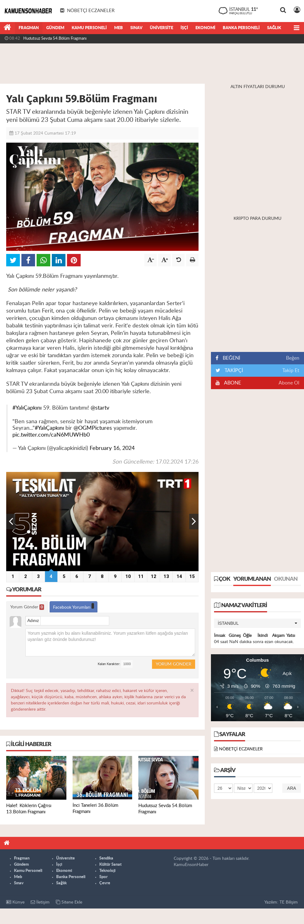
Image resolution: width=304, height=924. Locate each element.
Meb (118, 28)
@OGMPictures (93, 428)
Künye (15, 902)
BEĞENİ (230, 358)
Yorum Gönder (27, 607)
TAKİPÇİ (233, 370)
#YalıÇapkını (27, 408)
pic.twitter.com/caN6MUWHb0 (51, 435)
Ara (291, 788)
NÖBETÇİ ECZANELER (241, 749)
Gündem (55, 28)
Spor (103, 877)
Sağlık (274, 28)
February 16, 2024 (112, 448)
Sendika (106, 858)
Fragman (29, 28)
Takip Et (290, 370)
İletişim (40, 902)
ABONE (232, 382)
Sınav (136, 28)
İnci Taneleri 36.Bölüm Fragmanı (51, 38)
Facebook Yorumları (73, 606)
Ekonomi (205, 28)
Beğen (292, 358)
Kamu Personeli (89, 28)
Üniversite (161, 28)
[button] (257, 623)
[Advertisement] (152, 64)
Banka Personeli (241, 28)
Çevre (104, 883)
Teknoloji (107, 871)
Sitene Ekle (69, 902)
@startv (100, 408)
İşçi (184, 28)
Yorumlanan (252, 579)
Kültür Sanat (110, 865)
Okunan (285, 579)
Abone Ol (289, 382)
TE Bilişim (288, 902)
